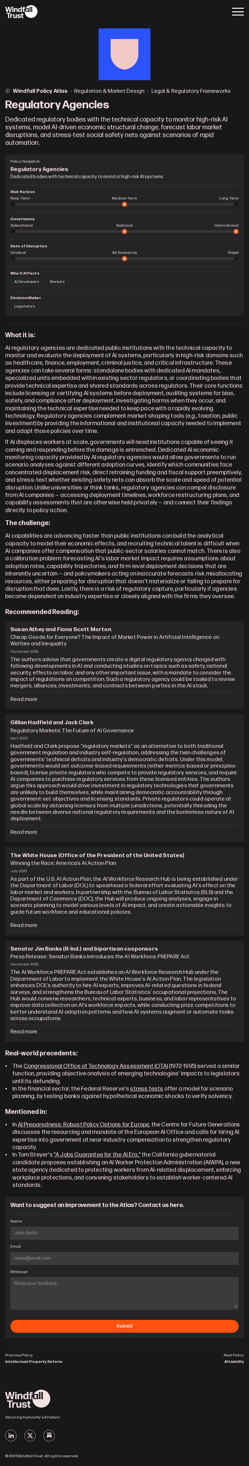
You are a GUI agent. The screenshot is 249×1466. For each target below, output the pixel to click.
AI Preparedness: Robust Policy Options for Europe (83, 1124)
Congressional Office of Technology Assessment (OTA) (96, 1066)
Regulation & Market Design (109, 91)
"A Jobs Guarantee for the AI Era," (97, 1154)
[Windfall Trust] (21, 11)
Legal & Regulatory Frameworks (191, 91)
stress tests (146, 1088)
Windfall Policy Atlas (40, 91)
